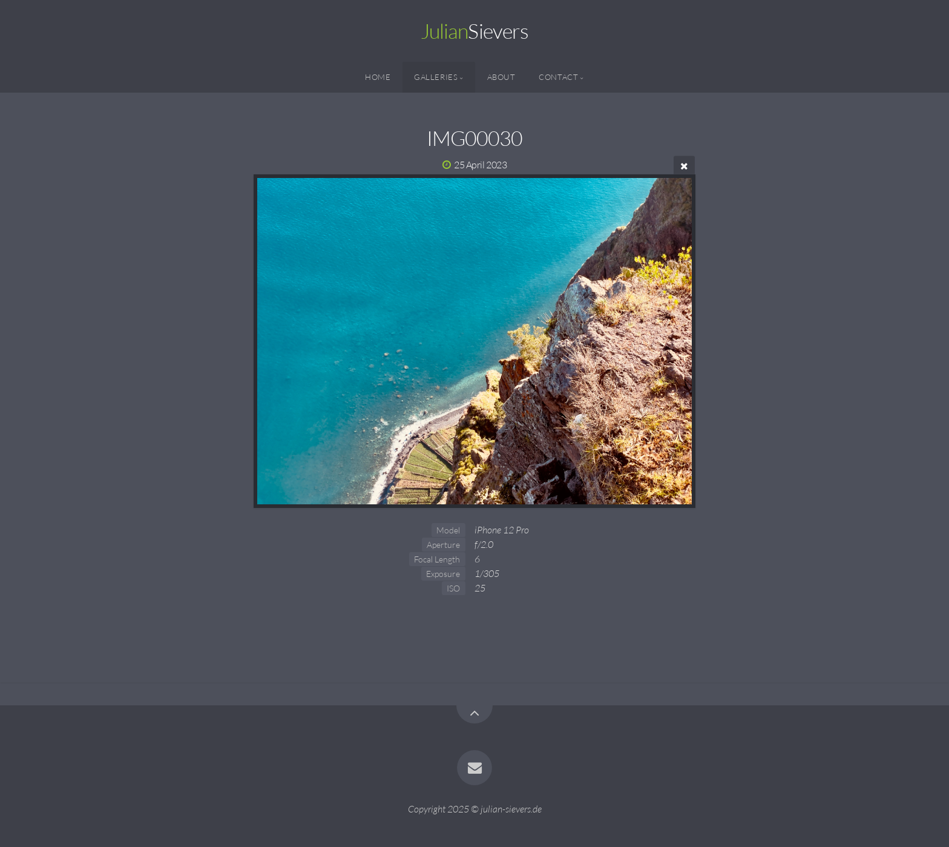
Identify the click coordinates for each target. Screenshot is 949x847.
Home (378, 77)
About (501, 77)
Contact (558, 77)
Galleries (436, 77)
